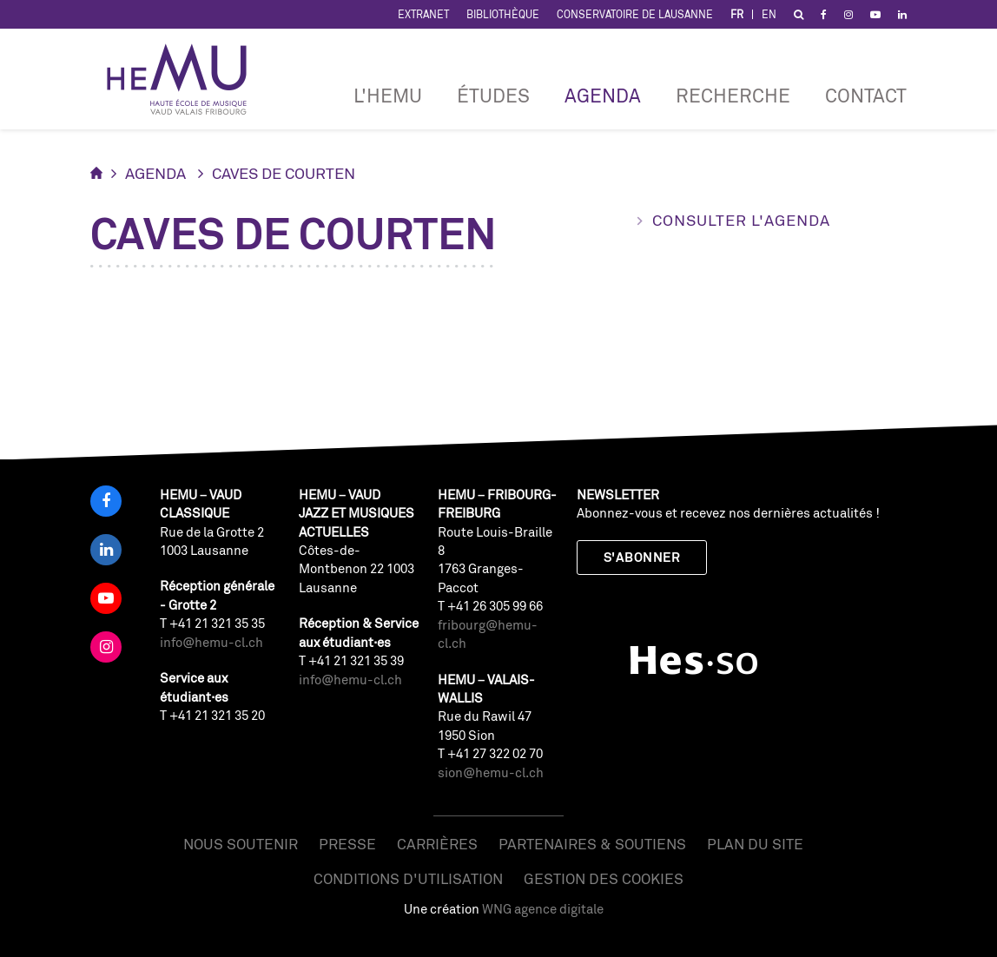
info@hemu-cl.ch (211, 642)
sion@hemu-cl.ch (491, 772)
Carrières (437, 844)
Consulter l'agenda (741, 219)
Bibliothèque (502, 14)
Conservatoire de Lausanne (635, 14)
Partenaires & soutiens (592, 844)
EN (769, 14)
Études (493, 95)
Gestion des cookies (603, 878)
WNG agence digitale (543, 909)
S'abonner (642, 557)
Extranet (423, 14)
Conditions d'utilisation (408, 878)
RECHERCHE (733, 95)
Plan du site (755, 844)
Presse (347, 844)
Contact (866, 95)
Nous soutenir (240, 844)
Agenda (603, 95)
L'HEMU (387, 95)
